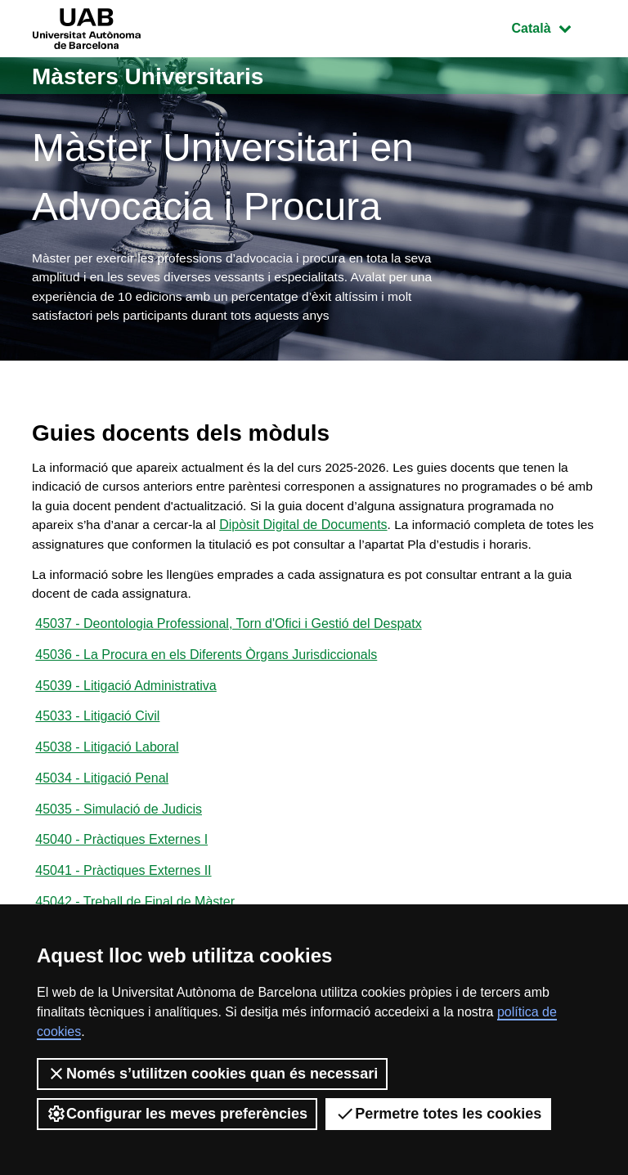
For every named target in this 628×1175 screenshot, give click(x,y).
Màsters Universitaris (156, 75)
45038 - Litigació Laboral (106, 781)
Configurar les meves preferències (177, 1113)
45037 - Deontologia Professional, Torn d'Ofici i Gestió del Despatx (228, 654)
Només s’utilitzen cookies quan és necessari (212, 1073)
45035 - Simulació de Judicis (118, 845)
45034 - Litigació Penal (101, 813)
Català (553, 26)
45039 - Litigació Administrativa (125, 717)
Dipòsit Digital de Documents (327, 531)
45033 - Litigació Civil (97, 749)
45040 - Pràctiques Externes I (121, 877)
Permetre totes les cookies (438, 1113)
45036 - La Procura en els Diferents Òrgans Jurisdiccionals (206, 686)
